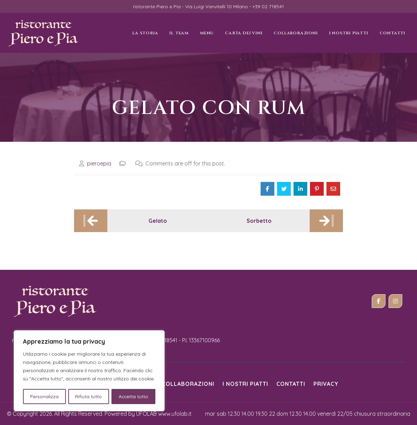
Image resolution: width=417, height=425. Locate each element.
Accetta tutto (133, 396)
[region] (89, 371)
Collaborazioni (188, 383)
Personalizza (44, 396)
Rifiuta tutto (88, 396)
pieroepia (99, 163)
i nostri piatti (245, 383)
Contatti (290, 383)
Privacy (325, 383)
